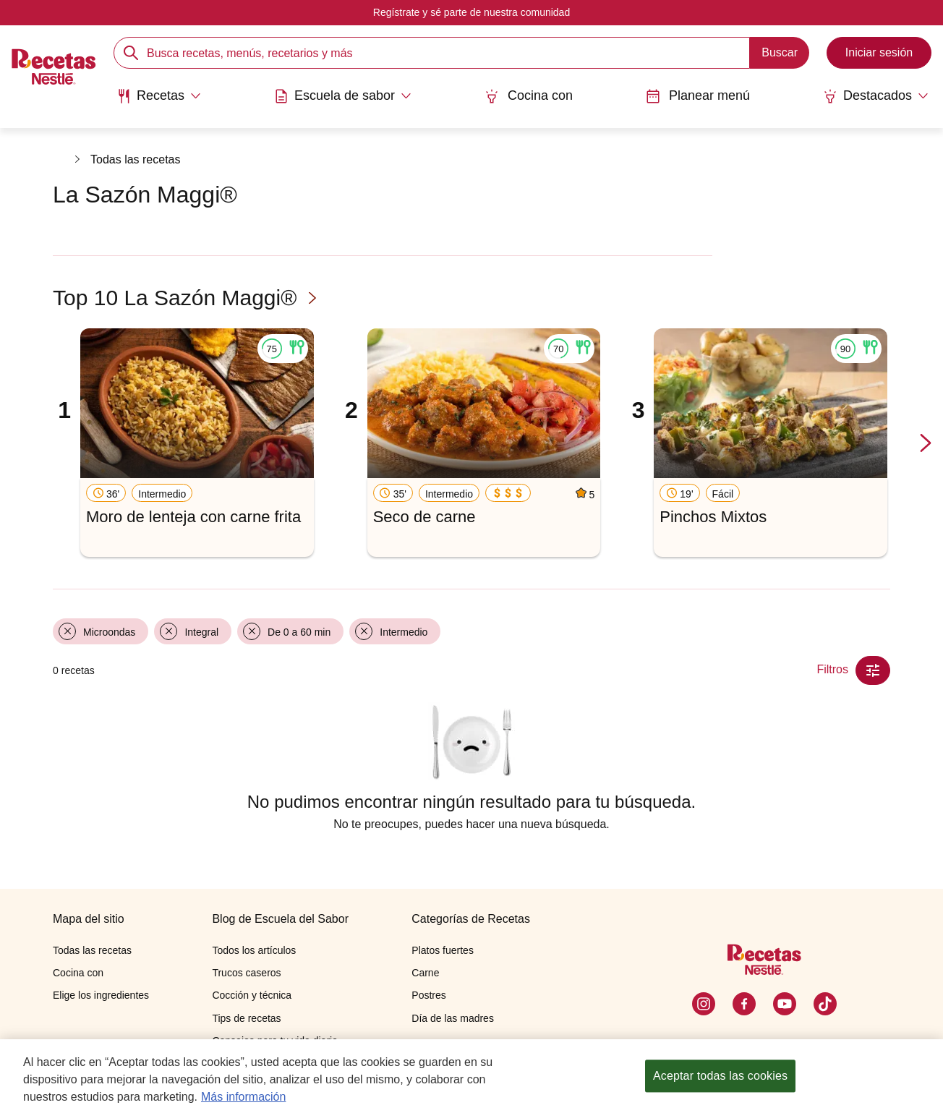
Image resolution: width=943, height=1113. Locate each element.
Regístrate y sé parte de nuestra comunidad (471, 12)
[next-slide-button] (925, 444)
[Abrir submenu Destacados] (876, 96)
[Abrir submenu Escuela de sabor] (342, 96)
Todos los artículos (254, 950)
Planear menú (698, 95)
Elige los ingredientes (101, 995)
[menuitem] (159, 101)
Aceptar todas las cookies (720, 1076)
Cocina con (529, 95)
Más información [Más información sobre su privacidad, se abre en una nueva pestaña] (243, 1097)
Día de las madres (452, 1018)
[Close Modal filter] (872, 670)
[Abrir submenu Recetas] (158, 96)
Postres (428, 995)
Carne (425, 972)
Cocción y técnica (251, 995)
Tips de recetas (246, 1018)
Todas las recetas (135, 159)
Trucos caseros (246, 972)
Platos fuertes (442, 950)
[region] (471, 1076)
